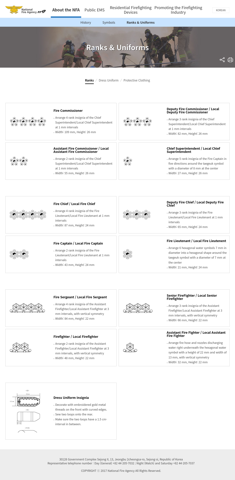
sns (222, 59)
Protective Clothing (136, 80)
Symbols (108, 22)
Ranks (89, 80)
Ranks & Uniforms (141, 22)
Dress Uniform (108, 80)
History (85, 22)
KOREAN (221, 10)
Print (230, 59)
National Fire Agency (25, 9)
